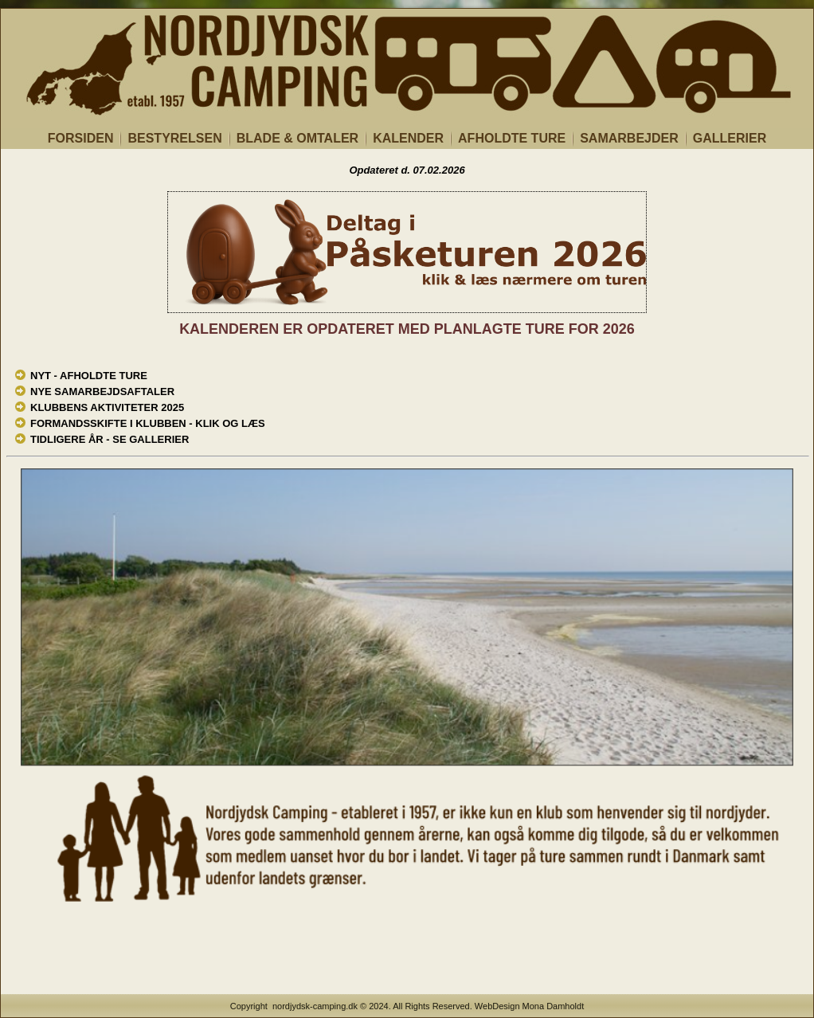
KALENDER (408, 138)
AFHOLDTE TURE (511, 138)
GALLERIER (729, 138)
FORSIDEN (81, 138)
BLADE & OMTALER (297, 138)
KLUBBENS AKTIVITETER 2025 (107, 407)
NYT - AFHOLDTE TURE (88, 376)
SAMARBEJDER (629, 138)
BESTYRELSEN (174, 138)
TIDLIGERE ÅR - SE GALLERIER (109, 439)
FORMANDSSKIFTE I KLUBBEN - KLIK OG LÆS (147, 423)
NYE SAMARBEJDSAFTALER (102, 391)
